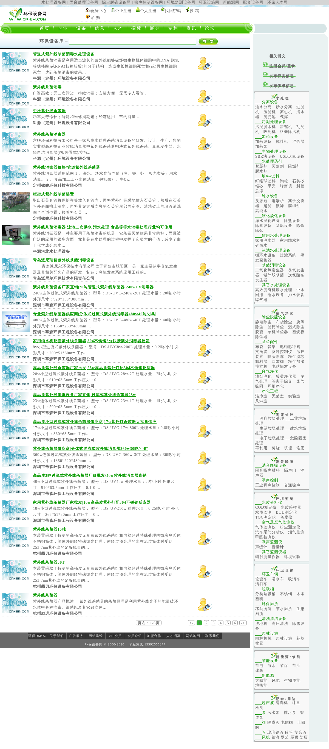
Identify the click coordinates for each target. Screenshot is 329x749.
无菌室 (278, 396)
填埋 (288, 448)
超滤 (267, 206)
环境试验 (292, 557)
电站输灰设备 (284, 366)
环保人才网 (277, 2)
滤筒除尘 (276, 327)
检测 (259, 708)
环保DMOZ (37, 636)
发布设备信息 (281, 76)
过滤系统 (288, 255)
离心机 (286, 112)
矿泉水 (261, 245)
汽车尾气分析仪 (269, 532)
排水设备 (296, 295)
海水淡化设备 (267, 221)
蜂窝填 (286, 186)
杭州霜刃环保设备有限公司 (57, 554)
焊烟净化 (276, 386)
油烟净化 (263, 376)
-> (243, 623)
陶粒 (284, 181)
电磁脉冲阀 (290, 347)
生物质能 (292, 680)
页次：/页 (149, 623)
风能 (276, 680)
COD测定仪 (266, 507)
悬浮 (259, 191)
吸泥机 (269, 132)
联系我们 (212, 636)
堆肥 (300, 448)
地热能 (261, 685)
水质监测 (263, 512)
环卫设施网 (209, 2)
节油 (296, 666)
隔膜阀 (273, 722)
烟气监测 (296, 532)
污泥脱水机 (265, 127)
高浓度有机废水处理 (273, 290)
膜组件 (294, 206)
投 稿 (194, 11)
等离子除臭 (282, 381)
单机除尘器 (278, 332)
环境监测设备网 (181, 2)
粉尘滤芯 (296, 357)
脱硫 (259, 332)
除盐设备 (292, 221)
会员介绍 (134, 636)
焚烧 (276, 448)
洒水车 (278, 579)
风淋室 (261, 401)
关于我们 (57, 636)
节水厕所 (284, 609)
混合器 (298, 142)
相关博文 (277, 56)
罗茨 (285, 737)
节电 (259, 666)
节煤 (284, 666)
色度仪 (286, 517)
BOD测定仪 (286, 512)
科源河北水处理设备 (51, 251)
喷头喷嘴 (276, 357)
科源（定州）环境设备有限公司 (61, 78)
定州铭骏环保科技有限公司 (57, 185)
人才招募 (173, 636)
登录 (291, 66)
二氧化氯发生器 (269, 270)
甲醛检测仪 (265, 537)
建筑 (259, 671)
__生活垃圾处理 (269, 428)
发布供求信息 (281, 86)
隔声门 (290, 470)
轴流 (275, 737)
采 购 (95, 18)
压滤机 (269, 112)
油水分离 (263, 107)
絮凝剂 (261, 166)
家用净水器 (265, 240)
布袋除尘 (284, 322)
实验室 (294, 396)
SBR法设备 (265, 156)
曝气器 (261, 300)
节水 (272, 666)
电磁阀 (287, 722)
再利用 (261, 448)
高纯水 (261, 211)
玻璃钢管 (275, 732)
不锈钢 (286, 594)
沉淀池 (269, 117)
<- (191, 623)
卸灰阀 (278, 362)
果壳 (272, 186)
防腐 (304, 737)
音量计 (278, 547)
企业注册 (123, 11)
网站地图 (193, 636)
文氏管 (261, 352)
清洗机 (282, 703)
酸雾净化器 (286, 376)
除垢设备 (284, 226)
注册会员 (277, 66)
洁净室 (261, 396)
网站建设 (96, 636)
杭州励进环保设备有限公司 (57, 613)
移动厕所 (263, 609)
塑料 (259, 599)
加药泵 (261, 146)
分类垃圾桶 (265, 594)
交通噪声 (292, 485)
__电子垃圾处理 (269, 438)
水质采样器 (291, 507)
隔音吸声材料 (267, 470)
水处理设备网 (53, 2)
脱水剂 (261, 171)
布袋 (259, 347)
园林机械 (263, 638)
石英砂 (298, 181)
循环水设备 (265, 255)
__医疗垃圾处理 (269, 418)
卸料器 (261, 362)
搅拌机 (282, 142)
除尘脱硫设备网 (116, 2)
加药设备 (263, 142)
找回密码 (173, 11)
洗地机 (261, 624)
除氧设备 (263, 226)
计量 (296, 703)
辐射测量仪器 (267, 557)
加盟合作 (154, 636)
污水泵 (273, 713)
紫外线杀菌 (273, 275)
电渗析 (278, 201)
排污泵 (290, 713)
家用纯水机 (290, 240)
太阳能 (261, 680)
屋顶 (294, 737)
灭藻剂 (278, 166)
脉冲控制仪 (282, 352)
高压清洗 (280, 624)
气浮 (284, 117)
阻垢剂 (294, 166)
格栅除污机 (290, 132)
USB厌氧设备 (292, 156)
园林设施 (284, 638)
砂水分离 (284, 107)
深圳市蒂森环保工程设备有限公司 (64, 305)
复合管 (300, 732)
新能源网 (231, 2)
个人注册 (148, 11)
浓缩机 (286, 127)
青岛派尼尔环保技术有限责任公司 (64, 278)
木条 (300, 594)
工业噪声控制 (267, 485)
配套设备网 (253, 2)
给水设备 (276, 295)
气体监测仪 (265, 527)
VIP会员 (115, 636)
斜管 (300, 186)
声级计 (261, 547)
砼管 (289, 732)
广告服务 (76, 636)
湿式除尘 (296, 327)
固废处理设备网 (84, 2)
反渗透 (261, 201)
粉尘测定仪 (290, 527)
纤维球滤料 (265, 181)
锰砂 (259, 186)
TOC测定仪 (265, 517)
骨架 (272, 347)
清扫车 (261, 584)
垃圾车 (261, 579)
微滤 (280, 206)
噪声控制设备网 (148, 2)
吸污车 (294, 579)
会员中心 (98, 11)
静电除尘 (263, 322)
